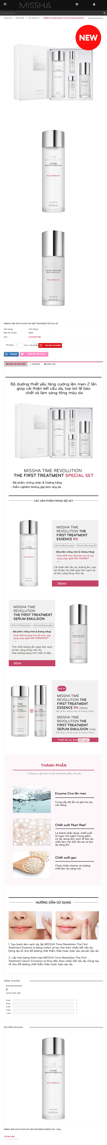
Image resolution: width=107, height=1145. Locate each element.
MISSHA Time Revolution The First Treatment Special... (64, 18)
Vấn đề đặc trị (33, 18)
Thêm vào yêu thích (34, 354)
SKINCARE (20, 18)
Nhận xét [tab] (35, 364)
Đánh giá (11, 354)
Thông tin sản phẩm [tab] (15, 364)
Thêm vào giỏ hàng (50, 345)
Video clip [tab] (50, 364)
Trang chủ (8, 18)
